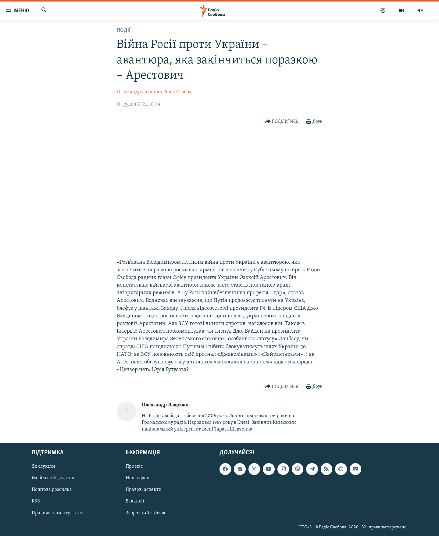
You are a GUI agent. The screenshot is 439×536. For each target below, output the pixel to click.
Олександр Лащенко (139, 92)
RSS (36, 501)
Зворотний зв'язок (146, 512)
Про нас (134, 466)
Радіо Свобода (178, 92)
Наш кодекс (139, 478)
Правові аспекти (144, 489)
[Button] (281, 122)
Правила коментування (58, 512)
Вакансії (135, 501)
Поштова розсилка (52, 489)
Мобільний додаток (53, 478)
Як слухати (43, 466)
